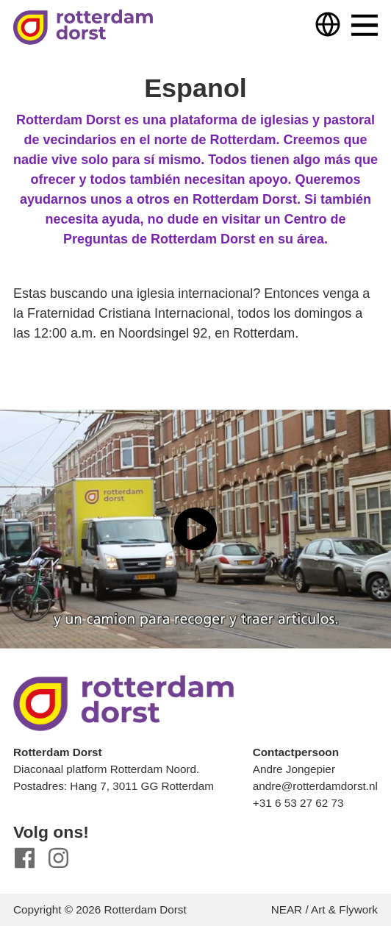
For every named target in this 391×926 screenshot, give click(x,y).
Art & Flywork (344, 909)
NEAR (287, 909)
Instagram (58, 858)
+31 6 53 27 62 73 (298, 803)
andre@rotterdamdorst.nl (315, 786)
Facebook (24, 858)
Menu (364, 25)
